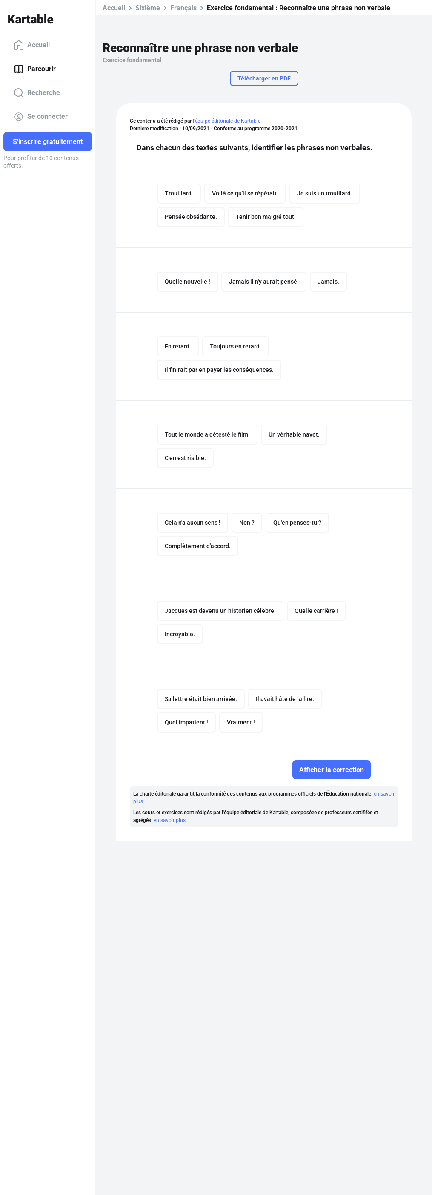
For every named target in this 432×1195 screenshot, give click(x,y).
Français (183, 8)
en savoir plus (170, 820)
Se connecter (41, 117)
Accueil (32, 45)
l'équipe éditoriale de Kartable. (227, 121)
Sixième (147, 8)
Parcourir (35, 69)
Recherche (37, 93)
